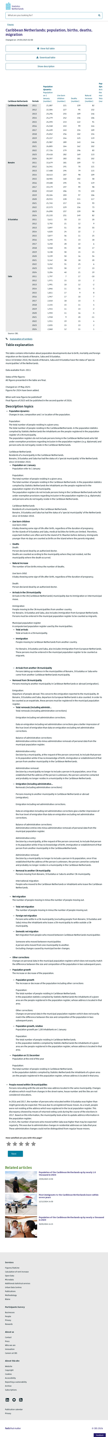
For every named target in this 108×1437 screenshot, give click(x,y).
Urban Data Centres (13, 1287)
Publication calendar (14, 1410)
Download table (45, 57)
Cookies (8, 1374)
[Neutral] (21, 1143)
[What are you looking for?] (53, 15)
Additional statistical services (17, 1284)
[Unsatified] (15, 1143)
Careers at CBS (11, 1353)
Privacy (8, 1320)
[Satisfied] (27, 1143)
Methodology (11, 1295)
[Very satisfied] (33, 1143)
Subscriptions (11, 1390)
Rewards (9, 1324)
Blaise (7, 1299)
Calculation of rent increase (17, 1272)
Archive (8, 1386)
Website (8, 1366)
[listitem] (7, 1400)
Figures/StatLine (12, 1268)
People (8, 1316)
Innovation (9, 1349)
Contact (8, 1337)
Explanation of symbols (21, 339)
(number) (62, 95)
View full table (46, 48)
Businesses (10, 1313)
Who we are (10, 1345)
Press (7, 1341)
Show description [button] (46, 66)
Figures (10, 25)
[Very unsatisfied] (9, 1143)
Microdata (9, 1280)
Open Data (9, 1276)
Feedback (100, 1435)
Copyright (9, 1370)
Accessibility (10, 1378)
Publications (10, 1291)
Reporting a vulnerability (16, 1382)
